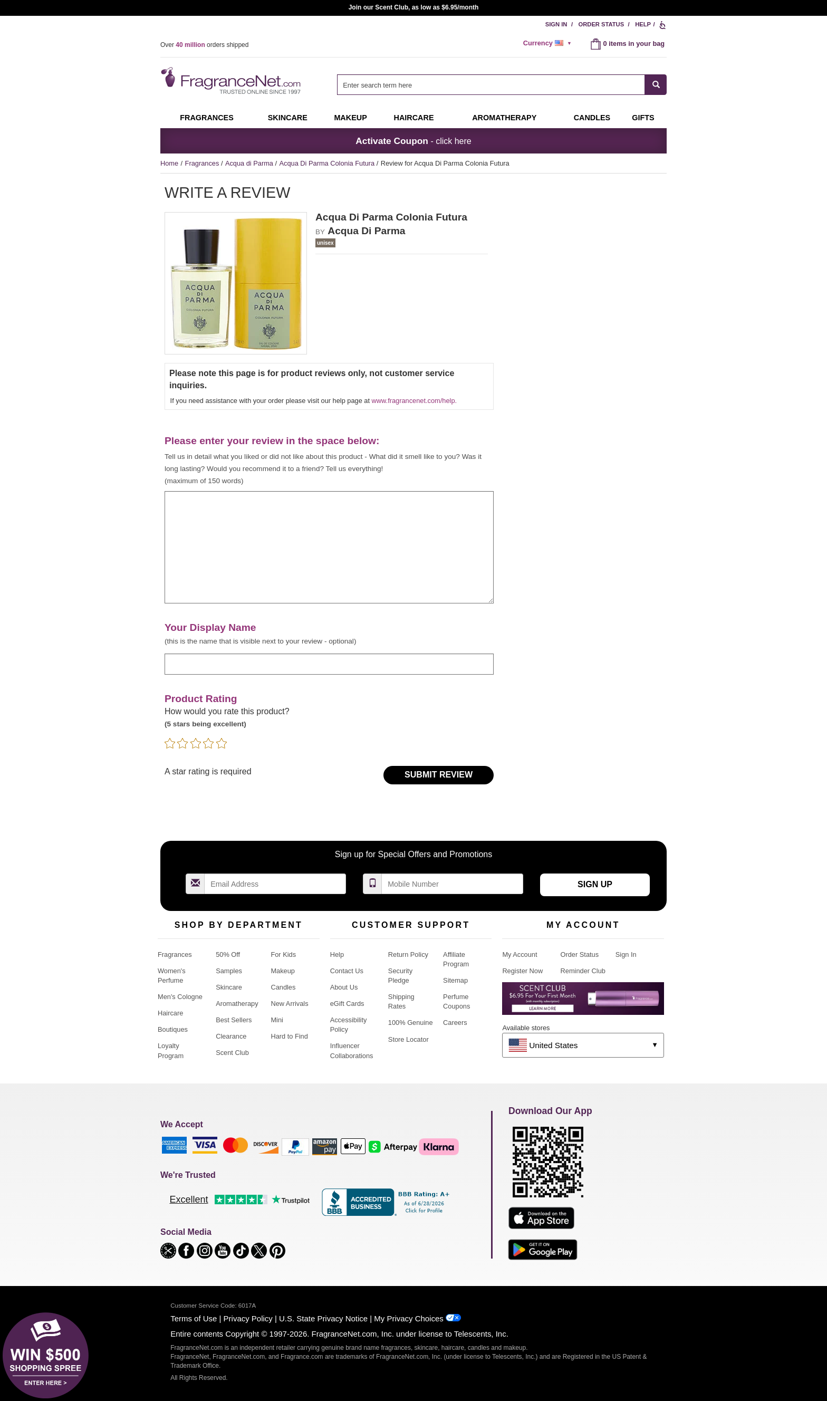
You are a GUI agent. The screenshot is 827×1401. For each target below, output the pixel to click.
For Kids (283, 954)
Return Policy (408, 954)
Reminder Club (583, 971)
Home (169, 163)
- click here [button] (413, 141)
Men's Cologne (180, 997)
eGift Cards (347, 1003)
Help (643, 24)
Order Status (601, 24)
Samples (229, 971)
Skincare (287, 117)
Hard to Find (289, 1036)
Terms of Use (193, 1318)
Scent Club (232, 1053)
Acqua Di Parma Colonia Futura (328, 163)
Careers (455, 1022)
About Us (344, 987)
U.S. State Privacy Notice (323, 1318)
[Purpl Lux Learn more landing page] (583, 1002)
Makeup (350, 117)
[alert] (549, 43)
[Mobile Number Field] (452, 884)
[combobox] (502, 84)
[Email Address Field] (275, 884)
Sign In (556, 24)
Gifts (643, 117)
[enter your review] (329, 547)
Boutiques (173, 1029)
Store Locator (408, 1039)
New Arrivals (289, 1003)
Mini (277, 1020)
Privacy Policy (248, 1318)
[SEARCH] (656, 84)
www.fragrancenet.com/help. (414, 401)
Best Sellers (234, 1020)
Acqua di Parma (250, 163)
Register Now (522, 971)
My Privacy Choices (408, 1318)
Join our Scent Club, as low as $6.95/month (414, 7)
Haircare (414, 117)
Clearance (231, 1036)
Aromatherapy (237, 1003)
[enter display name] (329, 664)
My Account (519, 954)
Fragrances (207, 117)
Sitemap (455, 980)
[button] (169, 1249)
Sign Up (595, 884)
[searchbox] (491, 84)
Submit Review (439, 774)
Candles (283, 987)
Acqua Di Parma (366, 230)
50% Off (228, 954)
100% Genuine (410, 1022)
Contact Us (346, 971)
